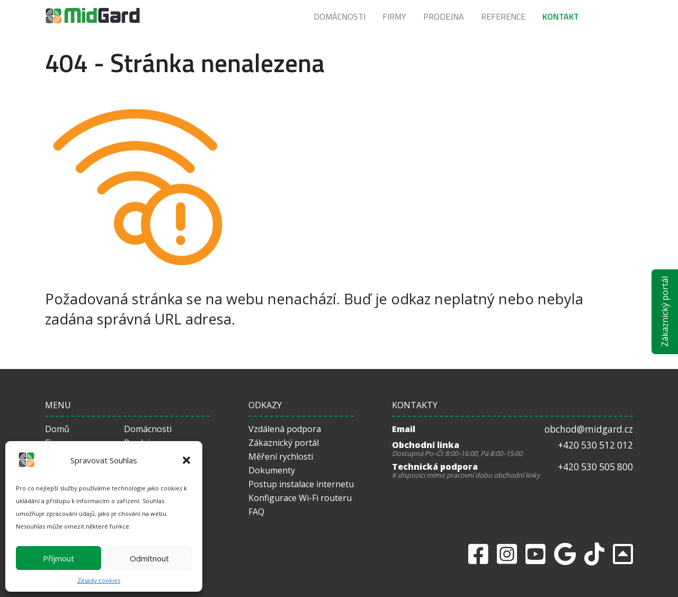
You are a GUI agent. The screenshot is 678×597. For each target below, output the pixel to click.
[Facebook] (478, 553)
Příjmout (58, 558)
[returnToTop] (623, 553)
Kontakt (560, 16)
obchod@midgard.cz (589, 429)
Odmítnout (149, 558)
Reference (503, 16)
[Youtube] (535, 553)
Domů (57, 429)
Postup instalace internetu (301, 484)
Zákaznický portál (665, 312)
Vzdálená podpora (284, 429)
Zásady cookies (98, 580)
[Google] (565, 553)
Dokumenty (271, 470)
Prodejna (443, 16)
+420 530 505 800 (595, 466)
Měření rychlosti (280, 456)
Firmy (394, 16)
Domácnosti (339, 16)
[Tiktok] (594, 553)
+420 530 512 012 (595, 445)
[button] (186, 460)
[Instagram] (507, 553)
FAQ (256, 511)
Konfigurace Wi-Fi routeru (300, 498)
